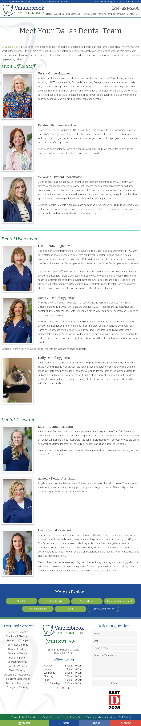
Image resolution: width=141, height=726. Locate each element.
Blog (70, 609)
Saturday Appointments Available (53, 1)
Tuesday (48, 669)
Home (49, 14)
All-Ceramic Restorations (17, 674)
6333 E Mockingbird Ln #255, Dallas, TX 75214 (115, 1)
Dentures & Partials (17, 653)
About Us (59, 14)
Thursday (48, 676)
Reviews (102, 14)
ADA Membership (38, 609)
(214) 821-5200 (63, 641)
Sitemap (64, 717)
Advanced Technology (17, 683)
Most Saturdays (52, 683)
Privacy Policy (77, 717)
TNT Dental (124, 717)
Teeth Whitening (17, 670)
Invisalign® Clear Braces (17, 678)
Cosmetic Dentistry (17, 661)
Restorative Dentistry (17, 644)
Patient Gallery (87, 601)
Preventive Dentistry (17, 632)
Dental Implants (17, 657)
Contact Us (133, 14)
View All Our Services (103, 609)
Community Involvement (119, 601)
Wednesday (50, 672)
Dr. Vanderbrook (9, 46)
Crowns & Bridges (17, 649)
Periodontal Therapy (17, 640)
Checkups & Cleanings (17, 636)
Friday (47, 679)
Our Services (73, 14)
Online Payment (116, 14)
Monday (48, 665)
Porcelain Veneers (17, 666)
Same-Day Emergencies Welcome (17, 1)
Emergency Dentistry (17, 687)
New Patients (89, 14)
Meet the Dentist (54, 601)
